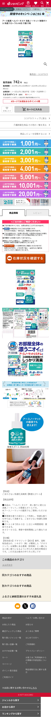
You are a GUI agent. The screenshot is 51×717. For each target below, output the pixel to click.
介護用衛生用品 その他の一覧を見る (30, 125)
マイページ (7, 664)
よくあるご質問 (32, 631)
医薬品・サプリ (22, 9)
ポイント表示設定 (9, 670)
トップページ (6, 9)
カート (5, 657)
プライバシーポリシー (35, 650)
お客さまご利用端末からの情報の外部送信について (36, 660)
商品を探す (7, 617)
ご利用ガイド (8, 677)
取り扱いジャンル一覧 (11, 637)
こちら (34, 687)
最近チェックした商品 (11, 631)
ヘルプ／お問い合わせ (35, 617)
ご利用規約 (30, 644)
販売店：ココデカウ (39, 74)
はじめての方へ (32, 637)
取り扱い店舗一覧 (9, 644)
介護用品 (36, 9)
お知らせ (29, 624)
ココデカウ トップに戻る (35, 118)
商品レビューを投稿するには (33, 134)
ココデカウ (7, 564)
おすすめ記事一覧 (9, 650)
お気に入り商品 (9, 624)
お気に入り (7, 111)
